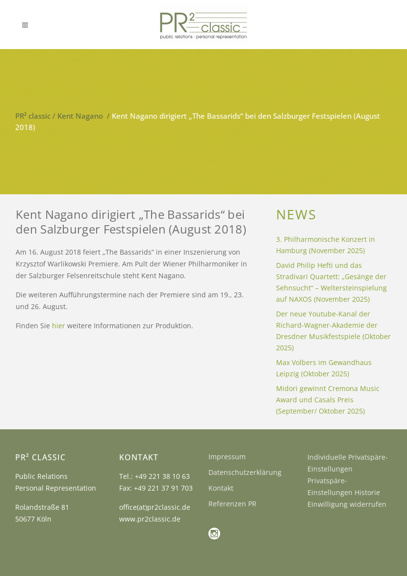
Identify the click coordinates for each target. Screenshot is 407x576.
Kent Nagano (80, 116)
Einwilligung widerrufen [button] (346, 504)
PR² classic (33, 116)
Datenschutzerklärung (244, 472)
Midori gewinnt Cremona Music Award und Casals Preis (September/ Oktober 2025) (328, 400)
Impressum (227, 456)
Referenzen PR (232, 503)
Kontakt (220, 488)
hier (58, 325)
